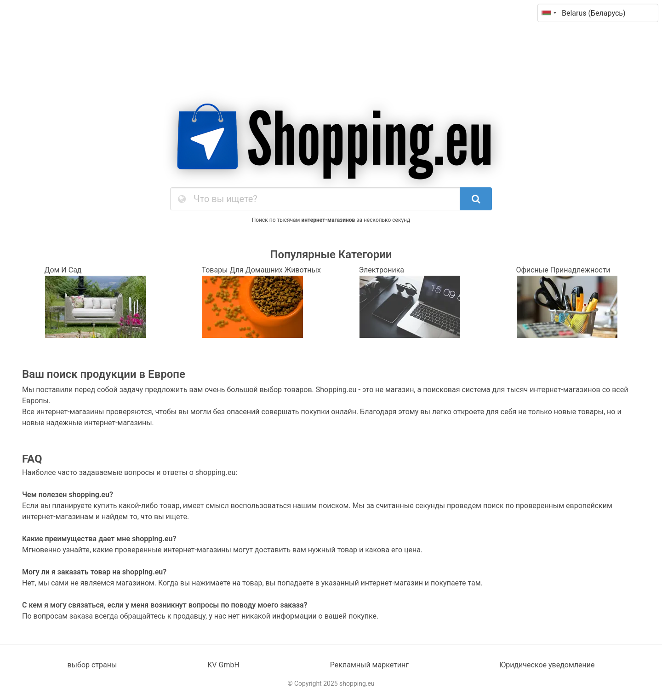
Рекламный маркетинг (369, 664)
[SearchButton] (476, 198)
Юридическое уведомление (547, 664)
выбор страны (92, 664)
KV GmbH (223, 664)
